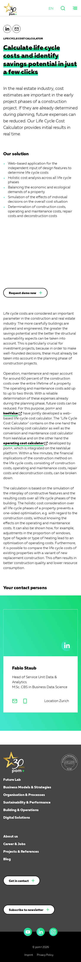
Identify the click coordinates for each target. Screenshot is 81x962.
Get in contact (19, 881)
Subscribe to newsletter (26, 910)
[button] (51, 8)
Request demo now (22, 293)
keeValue (10, 413)
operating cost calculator (23, 443)
